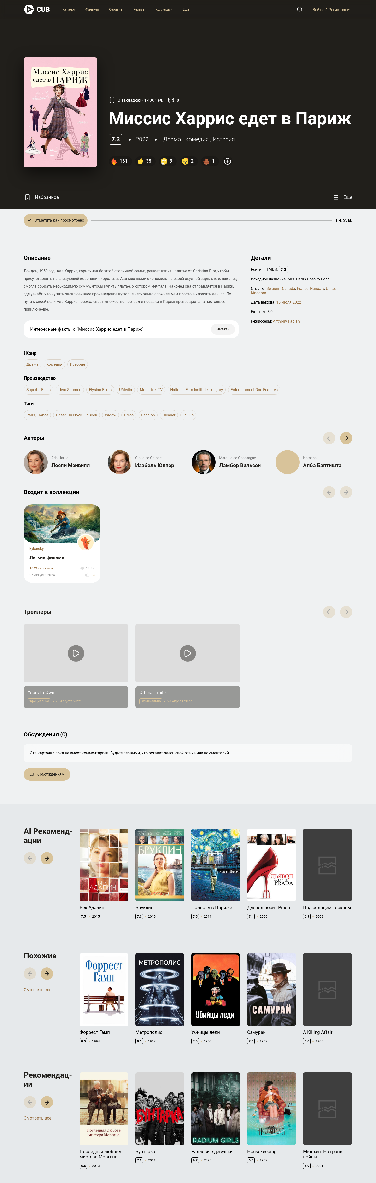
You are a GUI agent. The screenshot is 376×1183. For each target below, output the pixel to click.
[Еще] (342, 197)
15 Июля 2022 (288, 302)
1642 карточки (41, 568)
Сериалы (116, 9)
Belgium (273, 288)
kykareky (36, 548)
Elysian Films (100, 389)
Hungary (317, 288)
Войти (318, 9)
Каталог (68, 9)
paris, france (37, 415)
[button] (346, 438)
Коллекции (164, 9)
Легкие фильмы (47, 557)
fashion (148, 415)
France (302, 288)
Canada (288, 288)
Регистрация (340, 9)
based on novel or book (76, 415)
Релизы (139, 9)
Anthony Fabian (286, 321)
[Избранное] (41, 197)
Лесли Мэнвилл (70, 465)
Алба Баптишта (322, 465)
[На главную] (37, 9)
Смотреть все (38, 989)
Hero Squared (69, 389)
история (224, 139)
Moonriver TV (151, 389)
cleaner (169, 415)
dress (129, 415)
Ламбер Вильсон (240, 465)
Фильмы (92, 9)
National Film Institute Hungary (196, 389)
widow (110, 415)
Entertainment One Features (254, 389)
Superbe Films (38, 389)
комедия (197, 139)
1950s (188, 415)
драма (172, 139)
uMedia (125, 389)
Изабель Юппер (154, 465)
